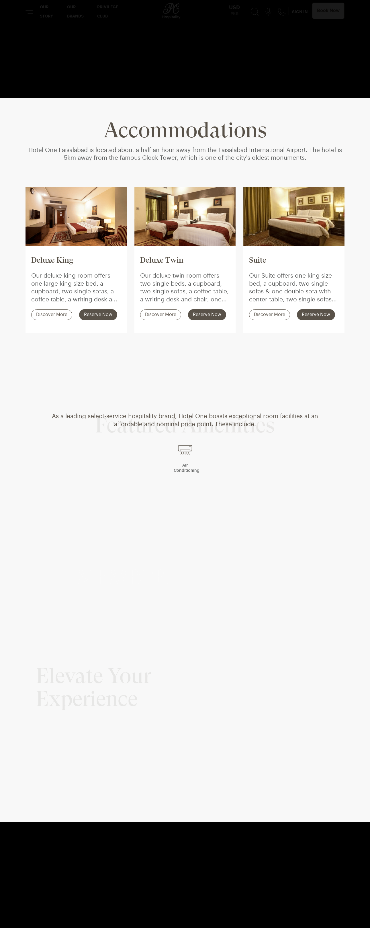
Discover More (51, 315)
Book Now (328, 10)
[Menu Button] (29, 12)
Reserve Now (98, 315)
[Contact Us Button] (281, 11)
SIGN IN (300, 12)
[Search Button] (255, 11)
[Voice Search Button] (268, 11)
